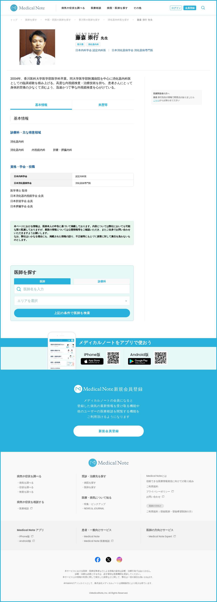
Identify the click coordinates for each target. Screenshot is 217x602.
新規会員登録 (109, 431)
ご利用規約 (152, 486)
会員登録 (190, 8)
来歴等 (102, 105)
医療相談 (96, 8)
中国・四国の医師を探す (58, 19)
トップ (13, 19)
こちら (156, 100)
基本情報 (41, 105)
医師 (42, 281)
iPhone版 (26, 536)
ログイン (176, 8)
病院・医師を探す (117, 8)
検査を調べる (26, 492)
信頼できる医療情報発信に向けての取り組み (170, 481)
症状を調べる (26, 487)
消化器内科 (93, 44)
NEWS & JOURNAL (94, 508)
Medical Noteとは (156, 476)
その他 (137, 8)
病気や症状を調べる (73, 8)
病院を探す (90, 482)
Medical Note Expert (162, 536)
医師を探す (31, 19)
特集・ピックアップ (94, 504)
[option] (37, 47)
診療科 (102, 281)
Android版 (27, 541)
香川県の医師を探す (89, 19)
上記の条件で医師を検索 (72, 313)
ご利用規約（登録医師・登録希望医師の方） (170, 511)
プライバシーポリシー (160, 491)
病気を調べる (26, 482)
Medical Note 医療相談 (98, 541)
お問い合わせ (155, 496)
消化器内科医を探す (118, 19)
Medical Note (92, 536)
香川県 (80, 44)
